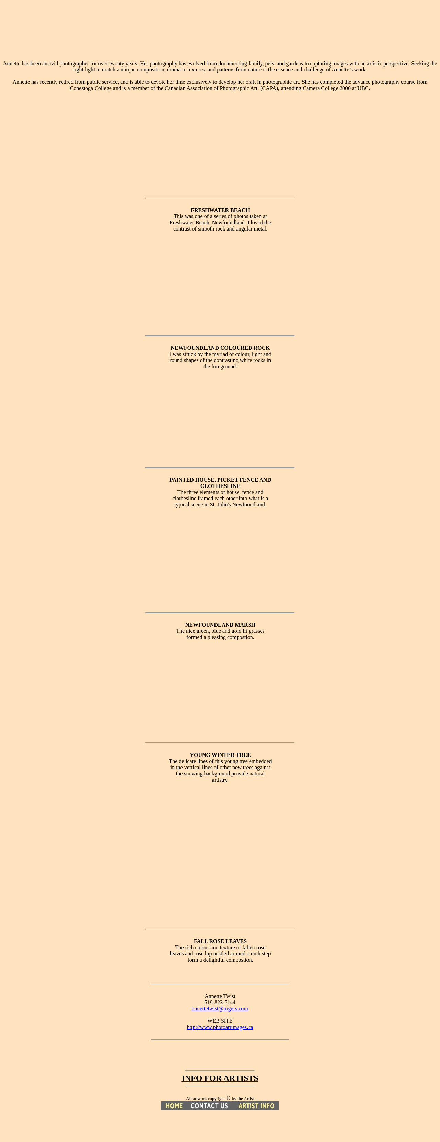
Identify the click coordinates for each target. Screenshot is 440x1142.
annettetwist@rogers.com (220, 1008)
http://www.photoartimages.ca (220, 1027)
